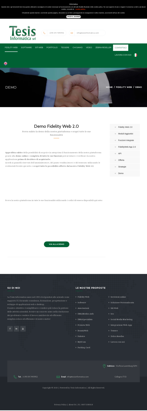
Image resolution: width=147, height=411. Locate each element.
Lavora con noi (118, 342)
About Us (72, 405)
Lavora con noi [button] (123, 55)
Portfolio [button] (52, 47)
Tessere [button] (65, 47)
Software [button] (26, 47)
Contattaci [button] (121, 48)
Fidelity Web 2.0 (125, 127)
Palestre (81, 336)
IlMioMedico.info (86, 314)
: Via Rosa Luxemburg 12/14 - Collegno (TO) (120, 371)
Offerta (121, 160)
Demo (120, 173)
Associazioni (83, 308)
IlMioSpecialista (85, 320)
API (119, 154)
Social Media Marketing (122, 320)
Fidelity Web (124, 87)
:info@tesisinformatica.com (73, 377)
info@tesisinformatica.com (84, 33)
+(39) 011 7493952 (53, 33)
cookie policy (80, 9)
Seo (112, 314)
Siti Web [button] (39, 47)
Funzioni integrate (126, 140)
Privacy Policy (60, 405)
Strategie (122, 167)
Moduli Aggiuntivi (125, 134)
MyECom (82, 342)
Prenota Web (84, 325)
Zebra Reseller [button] (103, 47)
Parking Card (84, 348)
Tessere (114, 331)
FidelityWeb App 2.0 (127, 147)
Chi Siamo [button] (78, 47)
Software (82, 303)
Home (109, 87)
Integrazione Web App (121, 325)
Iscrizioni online (118, 297)
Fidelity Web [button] (11, 47)
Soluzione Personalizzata (122, 303)
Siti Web (114, 308)
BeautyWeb (83, 331)
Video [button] (89, 47)
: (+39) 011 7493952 (26, 377)
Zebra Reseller (117, 336)
